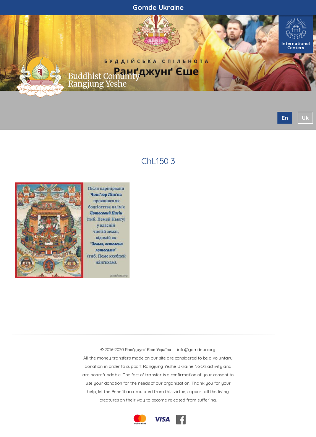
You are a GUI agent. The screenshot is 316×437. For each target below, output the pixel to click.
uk (305, 117)
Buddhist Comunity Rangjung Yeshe (103, 80)
